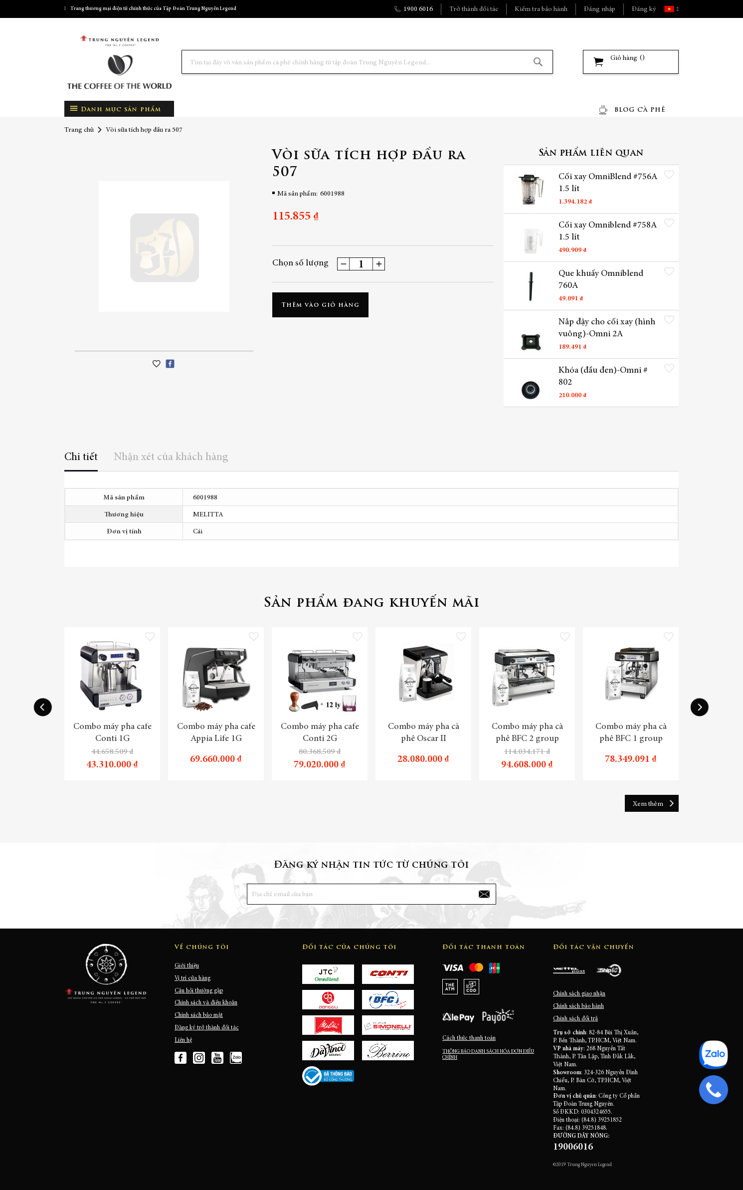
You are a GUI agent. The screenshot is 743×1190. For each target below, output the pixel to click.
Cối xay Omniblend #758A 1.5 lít (607, 231)
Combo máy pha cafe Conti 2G (320, 732)
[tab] (81, 461)
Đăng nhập (599, 9)
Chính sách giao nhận (579, 994)
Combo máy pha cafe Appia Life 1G (216, 732)
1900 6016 (418, 9)
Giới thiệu (187, 966)
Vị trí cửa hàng (192, 978)
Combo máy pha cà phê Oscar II (423, 732)
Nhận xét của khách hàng (171, 457)
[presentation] (42, 707)
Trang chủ (79, 130)
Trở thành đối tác (473, 9)
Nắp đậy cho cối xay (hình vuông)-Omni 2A (606, 328)
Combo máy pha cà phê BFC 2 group (527, 732)
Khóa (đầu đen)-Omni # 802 (603, 376)
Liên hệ (183, 1040)
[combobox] (367, 62)
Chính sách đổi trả (575, 1019)
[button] (677, 8)
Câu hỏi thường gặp (199, 991)
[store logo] (119, 62)
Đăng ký (644, 9)
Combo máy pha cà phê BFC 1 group (631, 732)
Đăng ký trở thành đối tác (207, 1028)
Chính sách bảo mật (199, 1015)
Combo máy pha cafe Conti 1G (112, 732)
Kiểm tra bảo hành (541, 9)
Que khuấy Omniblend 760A (600, 279)
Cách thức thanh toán (469, 1038)
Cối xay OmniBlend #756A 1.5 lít (607, 183)
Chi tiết (81, 457)
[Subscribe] (484, 894)
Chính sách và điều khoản (206, 1003)
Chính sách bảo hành (578, 1006)
